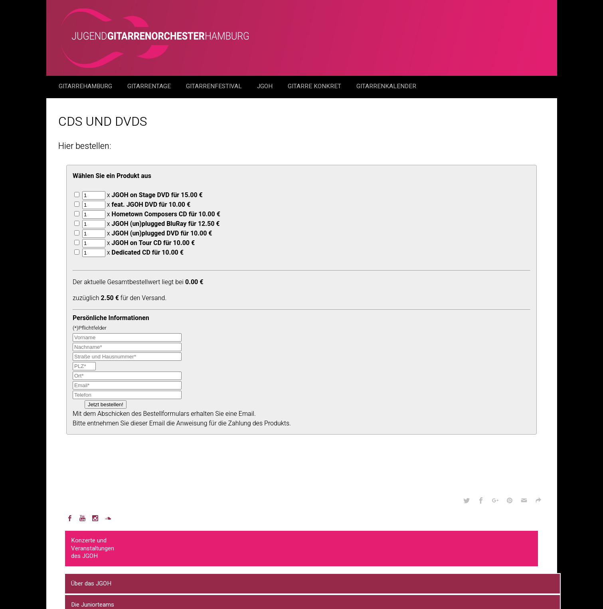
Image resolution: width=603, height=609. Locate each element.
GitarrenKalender (386, 86)
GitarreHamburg (86, 86)
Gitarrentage (149, 86)
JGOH (265, 86)
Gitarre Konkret (315, 86)
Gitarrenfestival (214, 86)
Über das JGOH (91, 583)
